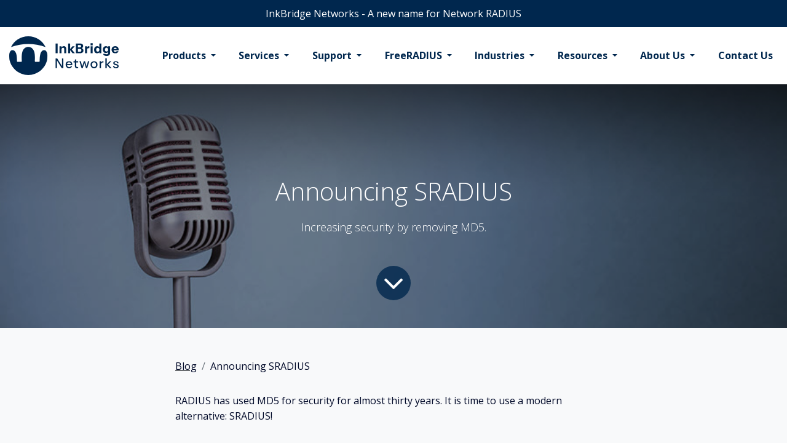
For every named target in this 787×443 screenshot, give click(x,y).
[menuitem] (189, 56)
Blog (186, 366)
